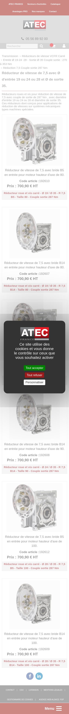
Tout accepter (34, 368)
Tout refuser (34, 375)
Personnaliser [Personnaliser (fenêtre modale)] (34, 382)
